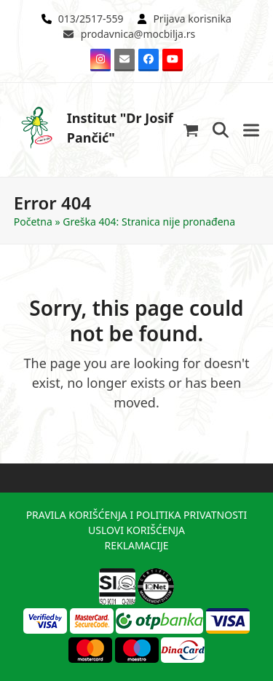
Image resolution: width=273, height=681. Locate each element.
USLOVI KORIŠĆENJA (136, 530)
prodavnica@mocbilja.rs (138, 34)
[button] (191, 130)
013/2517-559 (91, 18)
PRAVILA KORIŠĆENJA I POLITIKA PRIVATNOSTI (137, 515)
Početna (33, 221)
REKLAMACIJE (136, 545)
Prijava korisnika (192, 18)
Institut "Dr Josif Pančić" (93, 128)
